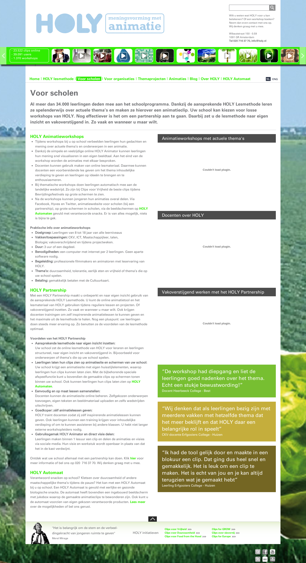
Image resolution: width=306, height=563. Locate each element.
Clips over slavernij (223, 532)
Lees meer (137, 502)
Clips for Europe (221, 536)
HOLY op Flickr (265, 559)
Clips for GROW (221, 529)
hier (133, 458)
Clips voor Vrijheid (176, 529)
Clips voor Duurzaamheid (180, 532)
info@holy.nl (258, 40)
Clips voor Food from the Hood (183, 536)
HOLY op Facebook (265, 551)
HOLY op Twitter (257, 551)
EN (275, 79)
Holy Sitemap (272, 559)
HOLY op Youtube (272, 551)
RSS (257, 559)
